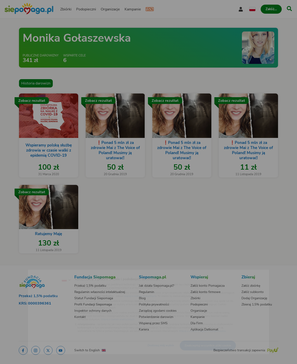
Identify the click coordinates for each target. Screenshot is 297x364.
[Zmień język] (47, 272)
